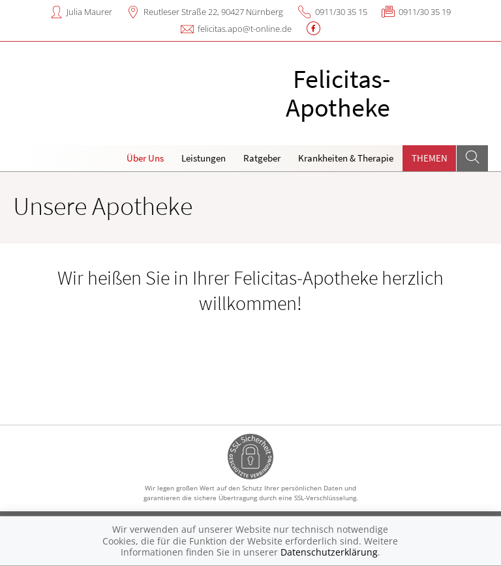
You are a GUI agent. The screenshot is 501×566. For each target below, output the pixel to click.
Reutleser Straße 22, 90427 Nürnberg (213, 12)
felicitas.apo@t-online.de (245, 29)
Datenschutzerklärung (329, 552)
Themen (430, 158)
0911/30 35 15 (341, 12)
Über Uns (145, 158)
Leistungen (203, 158)
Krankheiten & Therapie (345, 158)
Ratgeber (262, 158)
